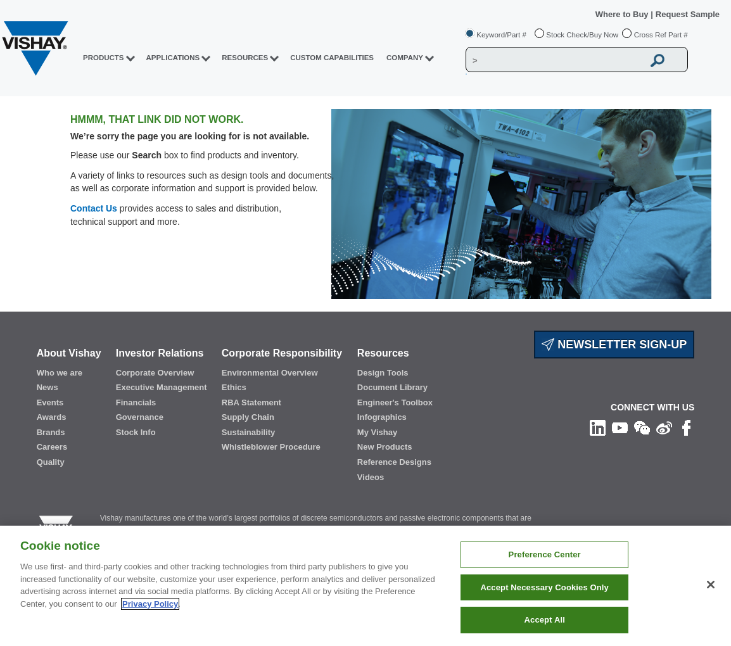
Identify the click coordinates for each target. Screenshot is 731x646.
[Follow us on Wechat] (642, 426)
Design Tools (383, 372)
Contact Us (93, 208)
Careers (52, 447)
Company (404, 57)
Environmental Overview (270, 372)
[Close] (711, 584)
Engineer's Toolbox (395, 402)
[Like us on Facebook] (686, 426)
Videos (370, 477)
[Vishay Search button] (657, 60)
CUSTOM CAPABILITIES (332, 57)
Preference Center (545, 554)
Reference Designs (394, 462)
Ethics (234, 387)
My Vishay (377, 432)
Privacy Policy (150, 604)
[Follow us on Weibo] (664, 426)
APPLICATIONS (173, 57)
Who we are (59, 372)
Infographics (382, 417)
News (47, 387)
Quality (51, 462)
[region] (365, 586)
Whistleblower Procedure (271, 447)
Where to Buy (623, 14)
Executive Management (161, 387)
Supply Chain (248, 417)
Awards (52, 417)
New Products (384, 447)
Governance (139, 417)
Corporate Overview (155, 372)
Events (50, 402)
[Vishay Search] (554, 60)
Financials (136, 402)
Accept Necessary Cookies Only (544, 587)
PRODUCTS (103, 57)
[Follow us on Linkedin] (598, 426)
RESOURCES (245, 57)
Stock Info (136, 432)
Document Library (392, 387)
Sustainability (249, 432)
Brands (51, 432)
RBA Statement (251, 402)
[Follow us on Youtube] (620, 426)
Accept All (544, 619)
